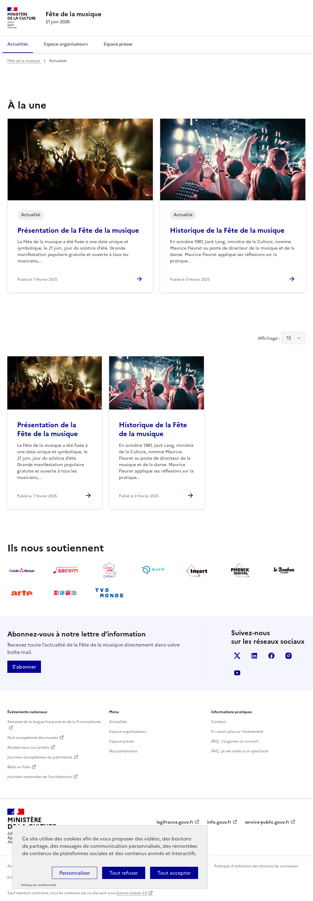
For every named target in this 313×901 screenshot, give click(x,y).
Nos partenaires (123, 751)
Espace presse (118, 44)
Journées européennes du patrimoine (39, 757)
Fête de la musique (24, 61)
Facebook (271, 656)
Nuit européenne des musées (32, 737)
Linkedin (254, 656)
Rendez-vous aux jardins (28, 747)
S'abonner (24, 666)
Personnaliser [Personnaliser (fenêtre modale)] (74, 873)
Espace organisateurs (66, 44)
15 (288, 338)
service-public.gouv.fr (267, 822)
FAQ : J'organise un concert (235, 741)
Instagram (288, 656)
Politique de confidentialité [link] (38, 885)
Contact (218, 722)
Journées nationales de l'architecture (39, 777)
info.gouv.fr (219, 822)
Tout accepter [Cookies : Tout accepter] (174, 873)
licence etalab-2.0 (131, 893)
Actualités (17, 44)
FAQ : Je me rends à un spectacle (239, 751)
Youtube (237, 673)
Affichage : (282, 338)
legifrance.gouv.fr (174, 822)
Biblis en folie (18, 767)
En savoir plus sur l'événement (237, 731)
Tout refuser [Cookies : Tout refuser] (123, 873)
